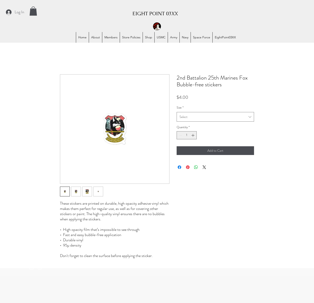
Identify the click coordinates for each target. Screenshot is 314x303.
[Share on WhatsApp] (196, 167)
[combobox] (215, 117)
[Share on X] (204, 167)
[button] (33, 11)
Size (180, 107)
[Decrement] (180, 135)
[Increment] (193, 135)
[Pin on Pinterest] (187, 167)
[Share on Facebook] (179, 167)
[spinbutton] (187, 135)
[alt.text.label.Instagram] (32, 267)
